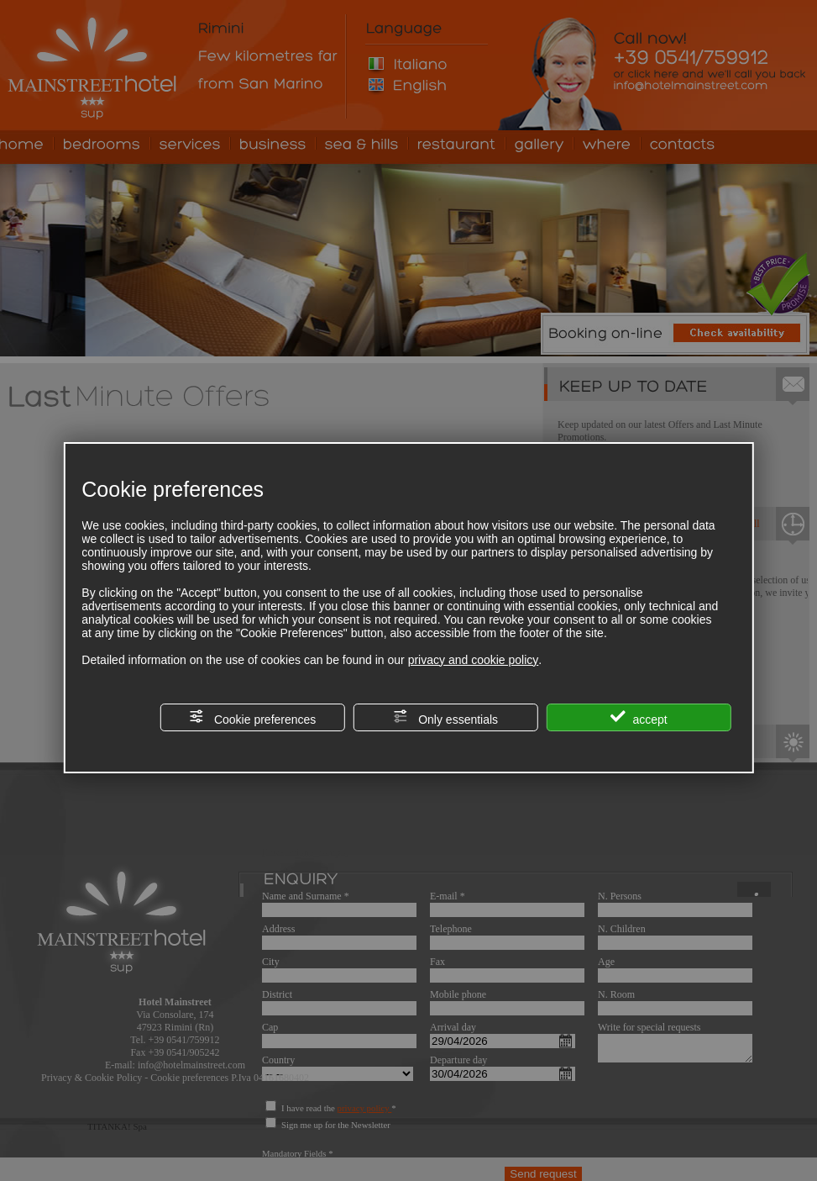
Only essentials (445, 717)
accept (639, 717)
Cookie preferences (252, 717)
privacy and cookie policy (473, 660)
